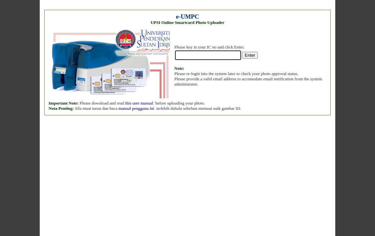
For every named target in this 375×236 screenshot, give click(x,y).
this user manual (139, 103)
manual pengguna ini (136, 108)
